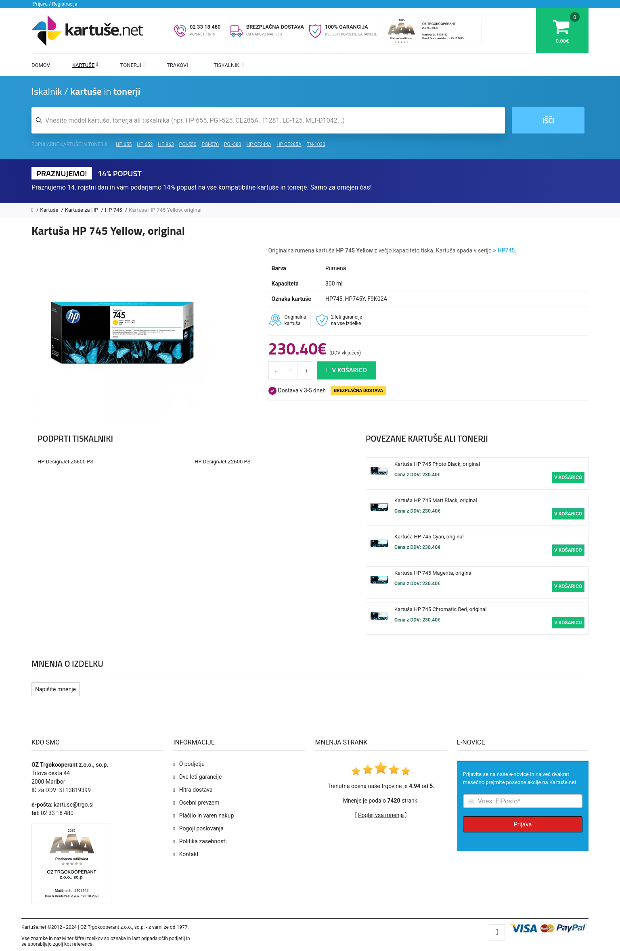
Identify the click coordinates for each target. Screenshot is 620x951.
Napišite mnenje (55, 689)
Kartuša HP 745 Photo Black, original (437, 464)
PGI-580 (232, 144)
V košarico (346, 370)
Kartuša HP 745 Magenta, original (433, 573)
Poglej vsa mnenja (381, 815)
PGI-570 (210, 144)
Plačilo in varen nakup (206, 815)
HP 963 (166, 144)
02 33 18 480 (205, 27)
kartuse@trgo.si (74, 804)
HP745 (506, 250)
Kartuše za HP (82, 210)
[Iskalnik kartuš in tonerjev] (268, 120)
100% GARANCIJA (346, 27)
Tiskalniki (229, 65)
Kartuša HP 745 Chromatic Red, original (440, 609)
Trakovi (179, 65)
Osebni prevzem (199, 802)
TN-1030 (316, 144)
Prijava (522, 824)
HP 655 (124, 144)
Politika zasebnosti (203, 841)
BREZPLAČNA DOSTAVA (275, 27)
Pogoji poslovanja (201, 828)
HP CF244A (258, 144)
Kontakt (189, 854)
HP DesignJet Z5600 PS (65, 462)
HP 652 (145, 144)
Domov (40, 65)
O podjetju (192, 764)
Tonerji (132, 65)
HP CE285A (289, 144)
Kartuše (85, 65)
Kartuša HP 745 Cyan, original (429, 537)
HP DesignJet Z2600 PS (222, 462)
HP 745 (114, 210)
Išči (548, 120)
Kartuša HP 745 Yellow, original (165, 210)
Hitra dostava (196, 789)
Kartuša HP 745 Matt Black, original (435, 500)
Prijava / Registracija (55, 4)
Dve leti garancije (200, 777)
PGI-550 (188, 144)
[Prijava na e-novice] (522, 801)
